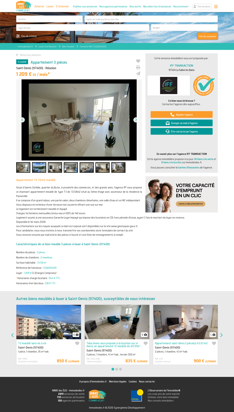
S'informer (62, 6)
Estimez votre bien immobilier (163, 397)
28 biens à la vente (203, 159)
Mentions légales (117, 381)
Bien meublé (68, 46)
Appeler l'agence (184, 115)
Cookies (133, 381)
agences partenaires (71, 401)
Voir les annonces (207, 36)
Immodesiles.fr (25, 46)
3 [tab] (121, 369)
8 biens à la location (171, 162)
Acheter (39, 6)
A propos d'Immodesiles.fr (93, 381)
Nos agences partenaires (113, 6)
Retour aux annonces (30, 54)
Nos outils (135, 6)
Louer (50, 6)
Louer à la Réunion (47, 46)
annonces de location (71, 397)
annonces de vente (71, 394)
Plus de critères (29, 36)
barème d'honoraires (188, 167)
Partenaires (204, 6)
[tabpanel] (48, 335)
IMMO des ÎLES (23, 6)
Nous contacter (147, 381)
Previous (22, 119)
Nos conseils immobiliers (161, 401)
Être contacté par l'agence (184, 132)
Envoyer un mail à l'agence (184, 123)
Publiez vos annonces (85, 6)
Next (136, 119)
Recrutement (181, 6)
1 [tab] (113, 369)
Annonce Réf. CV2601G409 (93, 46)
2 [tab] (117, 369)
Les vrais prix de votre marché (164, 394)
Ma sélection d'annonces (157, 6)
